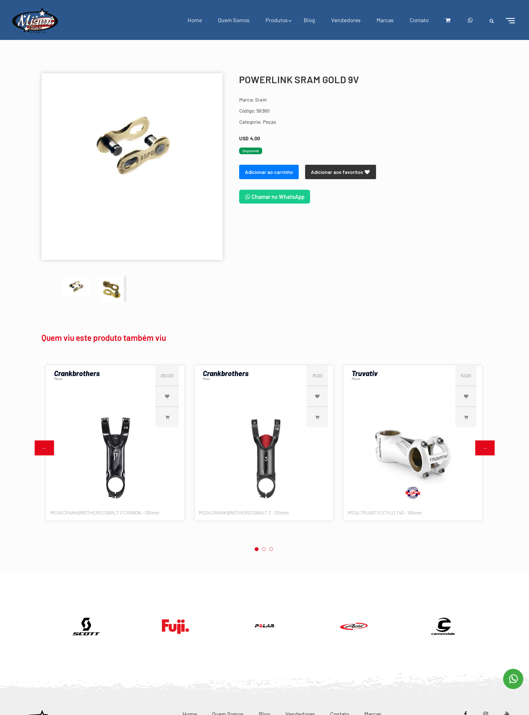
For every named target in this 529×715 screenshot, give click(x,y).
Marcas (385, 20)
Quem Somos (233, 20)
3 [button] (271, 549)
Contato (419, 20)
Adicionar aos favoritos (340, 172)
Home (195, 20)
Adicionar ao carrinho (269, 172)
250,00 (167, 375)
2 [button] (264, 549)
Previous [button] (44, 447)
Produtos (276, 20)
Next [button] (485, 447)
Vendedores (346, 20)
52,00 (466, 375)
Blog (309, 20)
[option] (132, 146)
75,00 (317, 375)
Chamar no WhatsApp (275, 196)
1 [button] (257, 549)
